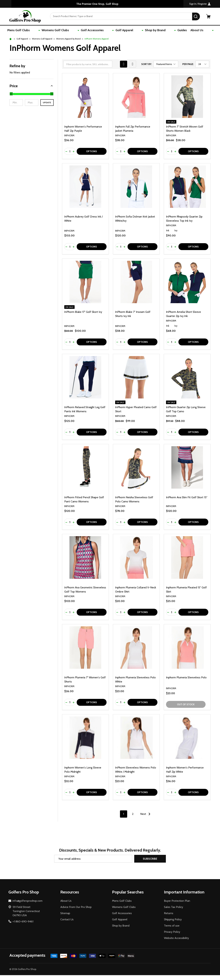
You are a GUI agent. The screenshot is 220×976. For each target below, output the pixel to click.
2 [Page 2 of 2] (133, 814)
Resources (69, 892)
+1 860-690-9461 (23, 922)
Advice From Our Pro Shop (76, 907)
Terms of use (171, 926)
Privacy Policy (172, 932)
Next (146, 814)
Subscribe (150, 859)
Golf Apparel (125, 30)
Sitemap (65, 914)
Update (47, 103)
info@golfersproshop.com (27, 901)
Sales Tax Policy (173, 907)
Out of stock (186, 705)
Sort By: (146, 65)
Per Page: (188, 65)
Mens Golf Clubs (38, 30)
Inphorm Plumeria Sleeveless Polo (186, 678)
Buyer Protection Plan (177, 901)
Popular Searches (128, 892)
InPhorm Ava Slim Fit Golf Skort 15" (186, 498)
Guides (170, 30)
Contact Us (67, 920)
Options (91, 152)
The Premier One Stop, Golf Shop (97, 4)
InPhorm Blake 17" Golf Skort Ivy (83, 312)
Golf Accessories (99, 30)
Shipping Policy (173, 920)
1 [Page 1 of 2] (123, 814)
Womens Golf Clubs (68, 30)
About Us (186, 30)
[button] (31, 87)
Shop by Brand (149, 30)
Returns (168, 914)
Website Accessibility (176, 938)
